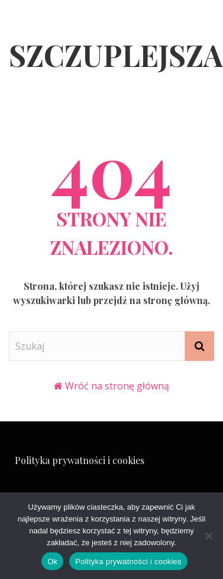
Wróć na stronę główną (117, 385)
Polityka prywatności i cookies (79, 460)
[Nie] (208, 536)
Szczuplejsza (116, 55)
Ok (52, 561)
